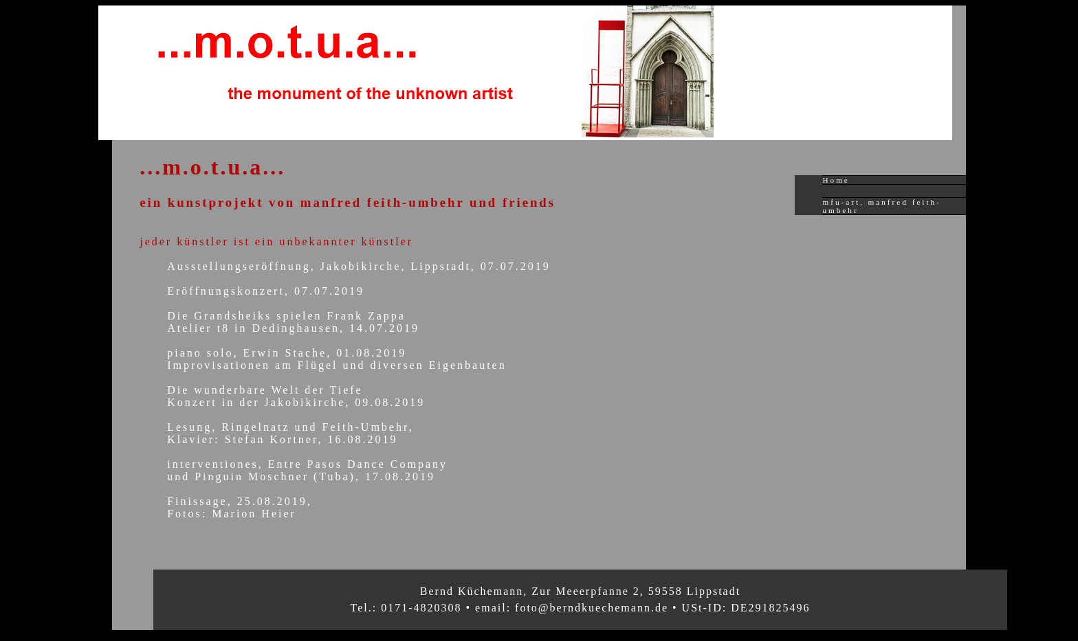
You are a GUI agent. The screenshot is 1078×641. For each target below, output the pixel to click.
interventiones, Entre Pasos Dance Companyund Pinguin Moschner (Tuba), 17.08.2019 (307, 470)
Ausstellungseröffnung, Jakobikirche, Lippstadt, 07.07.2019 (359, 266)
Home (835, 180)
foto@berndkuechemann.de (591, 608)
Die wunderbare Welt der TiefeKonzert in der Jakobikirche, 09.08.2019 (296, 396)
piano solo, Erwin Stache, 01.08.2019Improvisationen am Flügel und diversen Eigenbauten (336, 359)
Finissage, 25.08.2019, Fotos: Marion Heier (239, 507)
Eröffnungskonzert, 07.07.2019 (265, 291)
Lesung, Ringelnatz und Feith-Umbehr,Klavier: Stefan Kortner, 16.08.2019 (290, 433)
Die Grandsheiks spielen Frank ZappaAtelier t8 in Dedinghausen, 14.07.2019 (293, 322)
